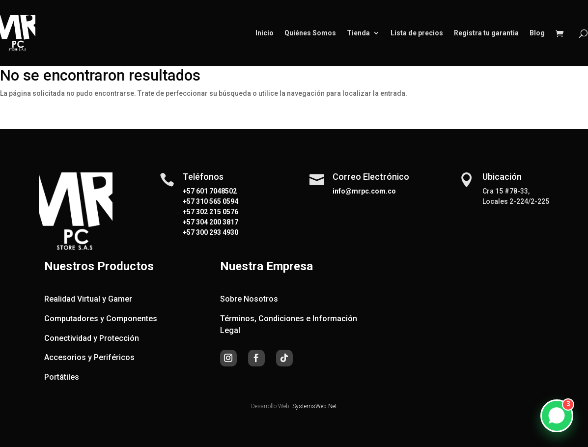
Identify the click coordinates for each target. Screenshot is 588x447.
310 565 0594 (216, 201)
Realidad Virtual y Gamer (88, 299)
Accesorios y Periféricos (89, 357)
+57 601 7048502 (210, 191)
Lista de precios (417, 33)
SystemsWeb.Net (314, 406)
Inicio (264, 33)
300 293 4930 (216, 232)
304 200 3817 (216, 222)
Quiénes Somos (310, 33)
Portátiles (61, 377)
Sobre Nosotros (249, 299)
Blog (537, 33)
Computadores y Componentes (100, 318)
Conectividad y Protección (91, 338)
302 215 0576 (216, 212)
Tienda (358, 33)
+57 (189, 201)
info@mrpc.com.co (364, 191)
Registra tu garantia (486, 33)
